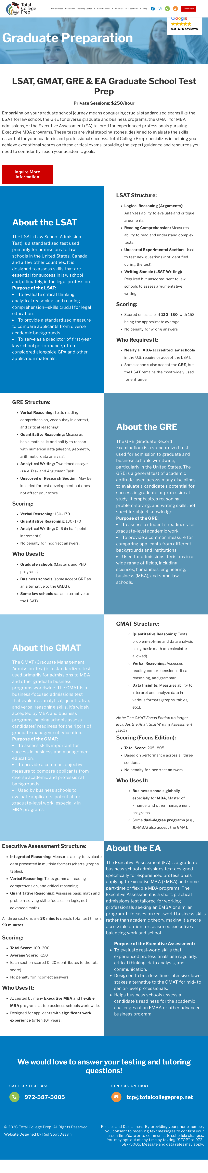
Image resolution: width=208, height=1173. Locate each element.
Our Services (55, 9)
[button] (184, 29)
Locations (133, 9)
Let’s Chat (68, 9)
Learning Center (84, 9)
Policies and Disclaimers (122, 1134)
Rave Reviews (103, 9)
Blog (143, 9)
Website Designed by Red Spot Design (38, 1142)
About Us (119, 9)
